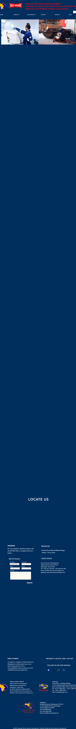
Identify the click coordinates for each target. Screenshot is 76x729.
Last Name (24, 562)
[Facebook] (48, 670)
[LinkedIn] (64, 670)
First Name (12, 562)
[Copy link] (69, 670)
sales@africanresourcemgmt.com (17, 670)
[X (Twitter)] (53, 670)
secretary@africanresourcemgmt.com (19, 668)
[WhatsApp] (59, 670)
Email (11, 566)
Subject (23, 566)
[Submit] (29, 582)
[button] (19, 14)
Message (12, 570)
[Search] (75, 12)
